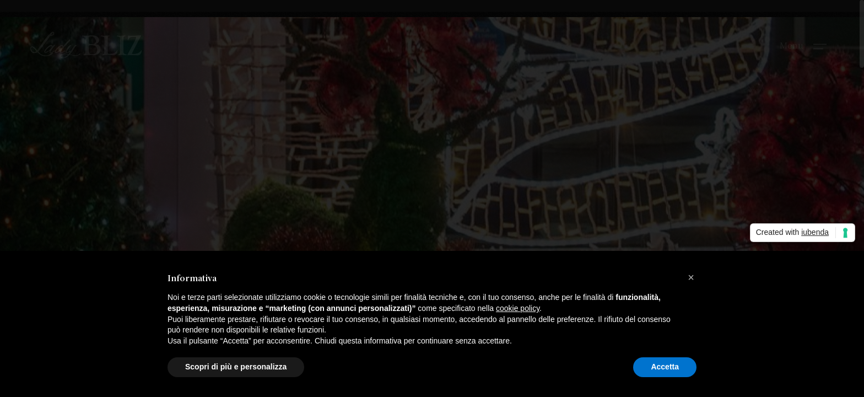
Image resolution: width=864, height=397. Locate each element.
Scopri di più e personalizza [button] (236, 366)
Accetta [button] (665, 366)
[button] (691, 277)
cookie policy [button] (517, 308)
